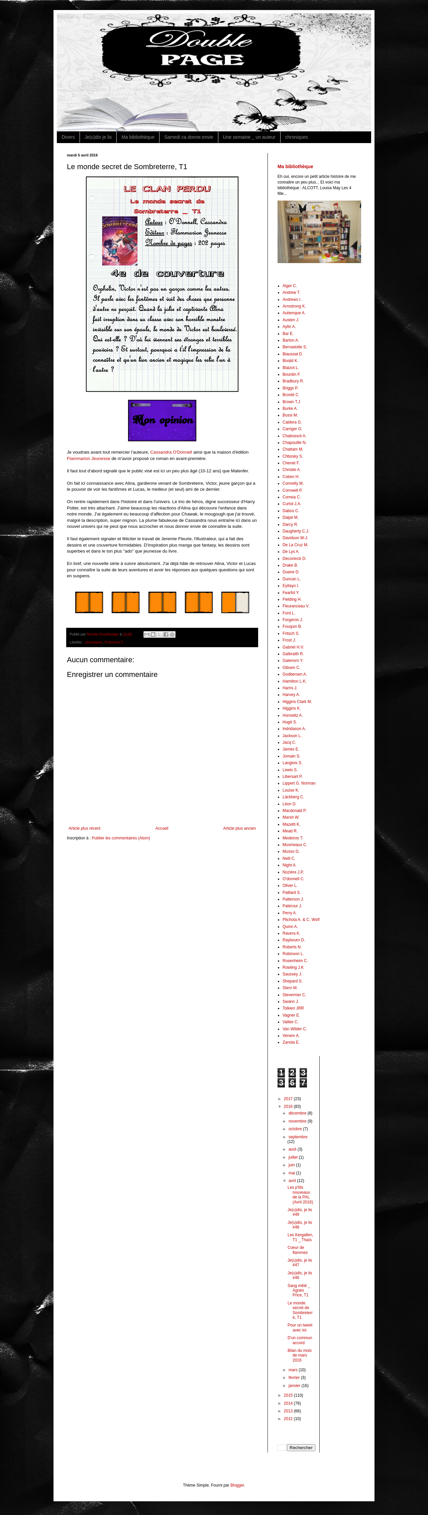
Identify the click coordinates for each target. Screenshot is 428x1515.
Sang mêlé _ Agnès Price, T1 (299, 1290)
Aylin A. (289, 326)
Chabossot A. (294, 436)
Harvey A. (291, 694)
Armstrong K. (294, 306)
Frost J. (289, 640)
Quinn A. (290, 926)
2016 (289, 1106)
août (293, 1149)
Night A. (290, 865)
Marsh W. (291, 817)
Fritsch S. (291, 633)
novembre (298, 1121)
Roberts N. (292, 947)
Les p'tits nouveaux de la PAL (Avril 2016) (300, 1194)
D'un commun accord (300, 1340)
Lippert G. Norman (299, 783)
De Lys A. (291, 551)
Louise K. (291, 790)
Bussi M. (290, 415)
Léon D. (290, 804)
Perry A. (290, 913)
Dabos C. (291, 510)
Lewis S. (290, 770)
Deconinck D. (294, 558)
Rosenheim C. (295, 960)
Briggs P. (290, 388)
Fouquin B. (292, 626)
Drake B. (290, 565)
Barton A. (291, 340)
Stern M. (290, 987)
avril (293, 1180)
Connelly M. (293, 483)
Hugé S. (290, 722)
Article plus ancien (239, 828)
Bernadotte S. (295, 347)
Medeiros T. (293, 838)
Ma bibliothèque (137, 137)
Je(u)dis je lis (98, 137)
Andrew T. (291, 292)
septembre (298, 1137)
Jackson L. (292, 735)
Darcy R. (290, 524)
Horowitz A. (293, 715)
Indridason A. (294, 728)
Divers (68, 137)
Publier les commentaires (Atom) (121, 838)
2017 (289, 1098)
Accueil (162, 828)
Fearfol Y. (291, 592)
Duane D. (291, 572)
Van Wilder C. (295, 1029)
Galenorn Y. (293, 660)
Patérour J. (292, 906)
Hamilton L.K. (295, 681)
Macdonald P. (295, 810)
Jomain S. (291, 756)
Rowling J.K (293, 967)
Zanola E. (291, 1042)
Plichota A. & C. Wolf (301, 919)
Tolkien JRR (293, 1008)
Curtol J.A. (292, 503)
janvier (295, 1385)
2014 (289, 1403)
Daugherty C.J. (296, 531)
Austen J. (291, 320)
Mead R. (290, 831)
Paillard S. (292, 892)
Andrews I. (292, 299)
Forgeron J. (293, 619)
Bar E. (288, 333)
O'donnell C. (114, 642)
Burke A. (290, 408)
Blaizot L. (291, 367)
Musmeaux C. (295, 844)
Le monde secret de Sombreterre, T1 (300, 1310)
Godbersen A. (295, 674)
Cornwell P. (293, 490)
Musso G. (291, 851)
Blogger (237, 1485)
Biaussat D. (293, 354)
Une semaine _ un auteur (249, 137)
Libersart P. (293, 776)
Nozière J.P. (293, 872)
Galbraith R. (293, 654)
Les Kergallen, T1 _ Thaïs (300, 1237)
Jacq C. (289, 742)
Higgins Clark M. (297, 701)
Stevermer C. (294, 995)
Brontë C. (291, 394)
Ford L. (289, 613)
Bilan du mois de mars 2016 (300, 1355)
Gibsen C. (291, 667)
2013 (289, 1411)
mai (292, 1173)
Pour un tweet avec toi (300, 1327)
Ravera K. (291, 933)
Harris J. (290, 688)
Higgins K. (292, 708)
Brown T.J (291, 401)
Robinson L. (293, 953)
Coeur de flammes (298, 1250)
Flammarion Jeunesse (88, 458)
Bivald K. (290, 360)
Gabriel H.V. (293, 647)
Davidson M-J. (295, 538)
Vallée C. (291, 1022)
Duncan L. (292, 579)
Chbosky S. (293, 456)
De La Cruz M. (295, 545)
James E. (291, 749)
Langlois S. (292, 763)
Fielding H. (292, 599)
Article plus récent (84, 828)
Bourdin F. (292, 374)
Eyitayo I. (291, 585)
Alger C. (290, 285)
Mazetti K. (291, 824)
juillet (294, 1157)
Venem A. (291, 1035)
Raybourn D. (294, 940)
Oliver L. (290, 885)
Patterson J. (293, 899)
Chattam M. (293, 449)
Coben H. (291, 476)
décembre (298, 1113)
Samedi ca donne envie (188, 137)
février (295, 1377)
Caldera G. (292, 422)
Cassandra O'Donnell (171, 452)
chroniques (296, 137)
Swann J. (291, 1001)
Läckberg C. (293, 797)
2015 (289, 1395)
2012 (289, 1418)
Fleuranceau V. (296, 606)
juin (292, 1165)
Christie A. (292, 469)
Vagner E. (291, 1015)
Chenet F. (291, 463)
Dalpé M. (291, 517)
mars (294, 1370)
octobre (296, 1129)
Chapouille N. (295, 442)
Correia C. (292, 497)
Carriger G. (292, 429)
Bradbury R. (293, 381)
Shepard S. (293, 981)
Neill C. (289, 858)
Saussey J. (292, 974)
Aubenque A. (294, 313)
